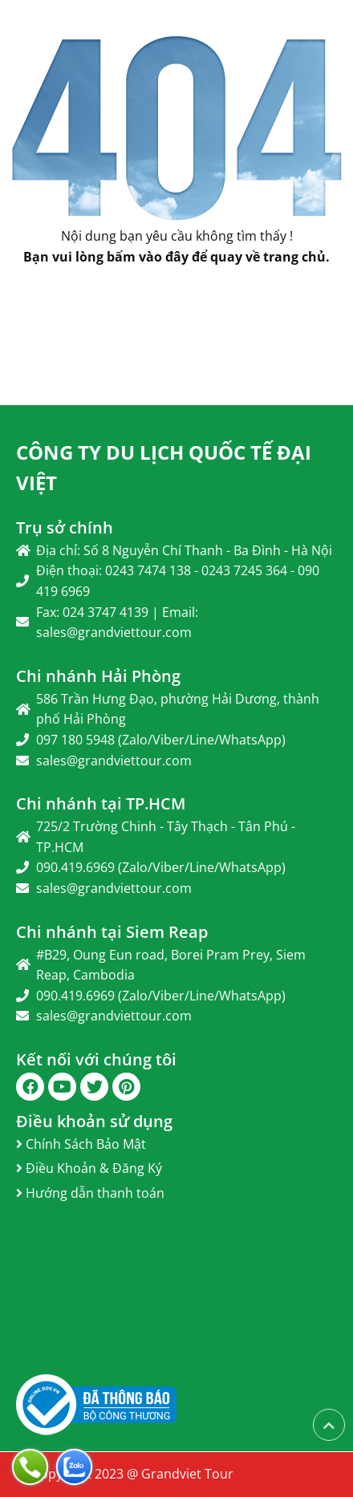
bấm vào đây (148, 257)
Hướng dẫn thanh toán (90, 1193)
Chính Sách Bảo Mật (81, 1144)
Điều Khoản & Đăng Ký (89, 1168)
